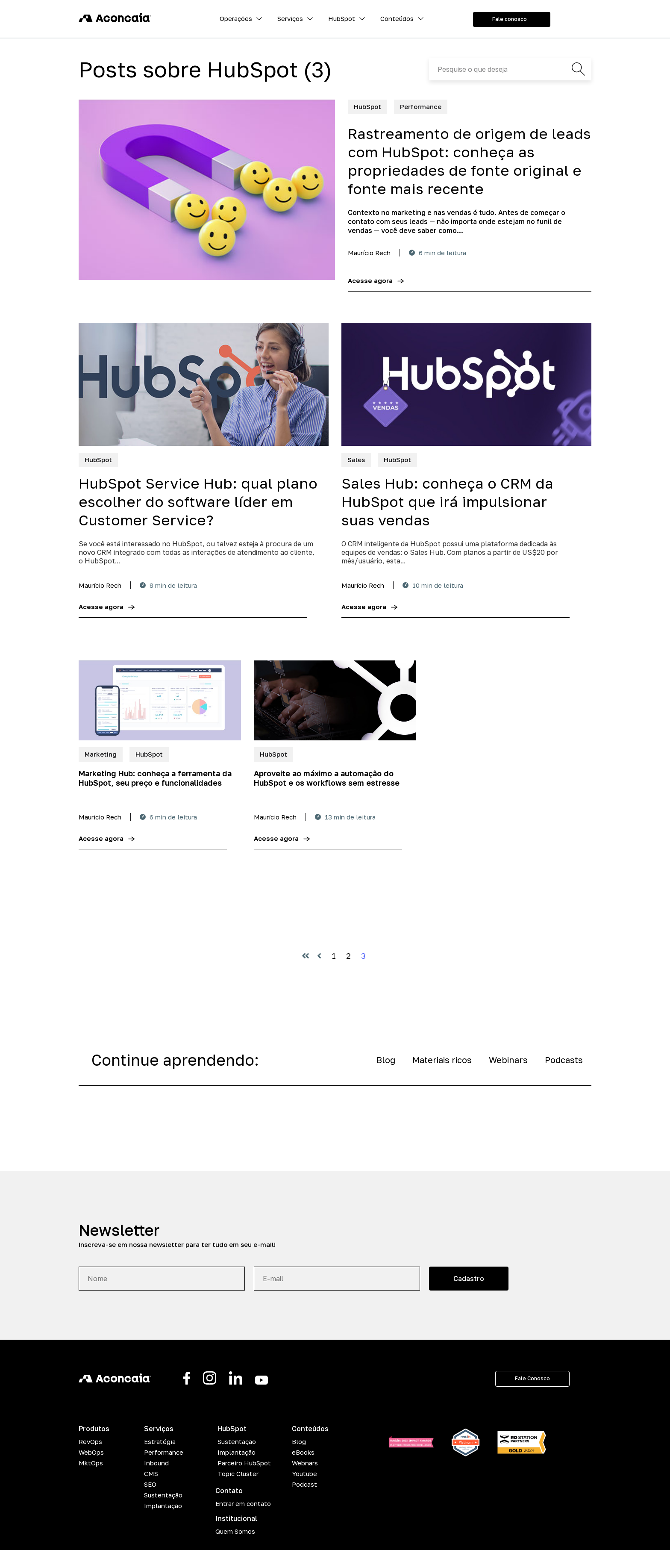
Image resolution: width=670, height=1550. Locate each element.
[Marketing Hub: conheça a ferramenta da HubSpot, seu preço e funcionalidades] (160, 700)
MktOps (91, 1463)
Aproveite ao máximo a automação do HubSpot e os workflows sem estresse (327, 778)
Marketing (101, 754)
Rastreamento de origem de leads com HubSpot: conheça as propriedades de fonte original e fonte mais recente (469, 161)
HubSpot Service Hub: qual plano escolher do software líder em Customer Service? (198, 501)
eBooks (303, 1452)
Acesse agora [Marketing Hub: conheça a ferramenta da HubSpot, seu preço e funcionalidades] (101, 838)
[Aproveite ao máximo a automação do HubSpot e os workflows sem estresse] (335, 700)
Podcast (304, 1484)
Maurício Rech (369, 252)
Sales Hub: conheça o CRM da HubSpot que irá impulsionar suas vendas (447, 501)
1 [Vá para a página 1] (334, 956)
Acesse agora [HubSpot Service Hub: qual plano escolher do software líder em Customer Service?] (101, 606)
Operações (236, 18)
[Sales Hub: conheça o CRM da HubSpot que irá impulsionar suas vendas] (466, 384)
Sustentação (163, 1495)
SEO (150, 1484)
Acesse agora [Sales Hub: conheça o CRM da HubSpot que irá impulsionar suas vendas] (363, 606)
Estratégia (160, 1441)
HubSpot (341, 18)
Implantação (163, 1505)
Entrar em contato (243, 1503)
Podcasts (564, 1060)
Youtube (304, 1473)
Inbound (156, 1463)
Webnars (305, 1463)
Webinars (508, 1060)
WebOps (91, 1452)
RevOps (90, 1441)
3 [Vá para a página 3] (363, 956)
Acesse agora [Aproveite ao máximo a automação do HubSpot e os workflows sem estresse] (276, 838)
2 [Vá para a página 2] (348, 956)
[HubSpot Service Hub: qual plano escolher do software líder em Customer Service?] (204, 384)
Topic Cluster (238, 1473)
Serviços (290, 18)
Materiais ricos (442, 1060)
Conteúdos (397, 18)
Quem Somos (235, 1531)
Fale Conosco (532, 1378)
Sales (356, 459)
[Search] (510, 69)
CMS (151, 1473)
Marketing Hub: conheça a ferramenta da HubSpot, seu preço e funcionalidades (155, 778)
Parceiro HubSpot (244, 1463)
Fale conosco (509, 19)
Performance (420, 106)
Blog (385, 1060)
